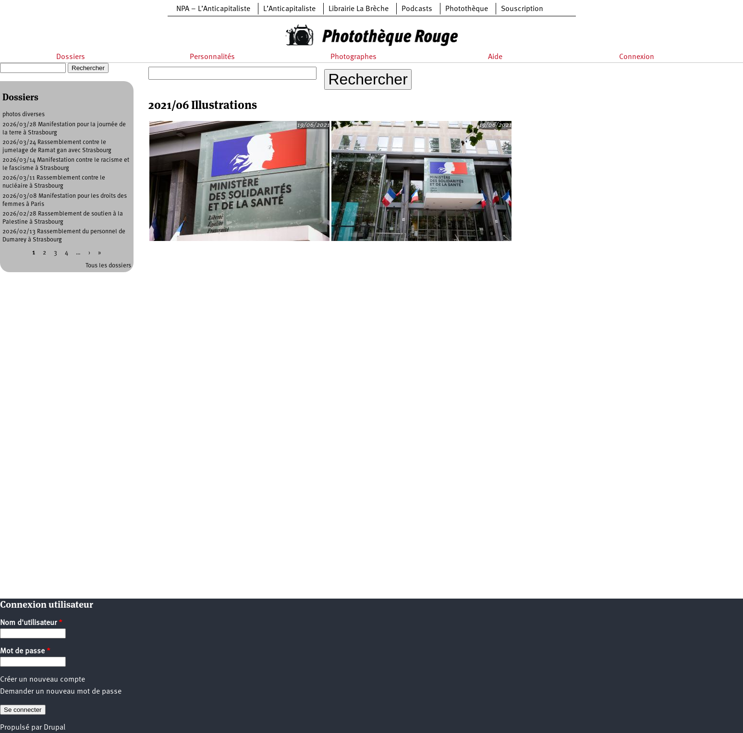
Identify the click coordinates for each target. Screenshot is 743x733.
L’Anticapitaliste (289, 9)
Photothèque (466, 9)
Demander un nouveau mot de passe (61, 692)
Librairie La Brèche (359, 9)
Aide (495, 57)
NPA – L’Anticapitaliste (213, 9)
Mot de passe (25, 651)
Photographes (353, 57)
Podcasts (417, 9)
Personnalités (212, 57)
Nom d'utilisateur (31, 623)
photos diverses (23, 114)
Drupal (54, 728)
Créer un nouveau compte (42, 680)
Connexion (636, 57)
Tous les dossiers (108, 266)
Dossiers (70, 57)
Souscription (522, 9)
